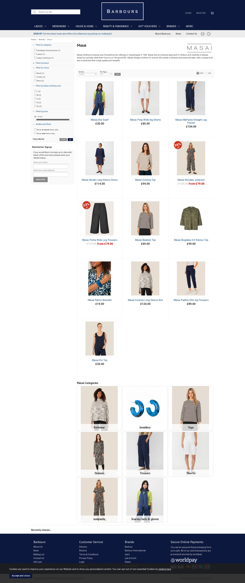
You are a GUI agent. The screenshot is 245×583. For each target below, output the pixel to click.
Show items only (46, 129)
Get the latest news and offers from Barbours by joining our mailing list (72, 33)
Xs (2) (38, 106)
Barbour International (135, 550)
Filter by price (42, 111)
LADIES (38, 26)
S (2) (37, 98)
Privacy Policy (86, 558)
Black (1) (39, 73)
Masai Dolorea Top (145, 179)
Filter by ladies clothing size (48, 86)
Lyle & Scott (130, 558)
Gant (127, 554)
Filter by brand (42, 63)
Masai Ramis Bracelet (100, 300)
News (178, 33)
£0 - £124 (38, 117)
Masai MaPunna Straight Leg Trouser (191, 121)
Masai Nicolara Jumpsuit (191, 179)
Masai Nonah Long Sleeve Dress (100, 179)
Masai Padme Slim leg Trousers (191, 300)
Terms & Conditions (88, 554)
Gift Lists (37, 562)
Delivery (83, 547)
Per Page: (106, 73)
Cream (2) (39, 77)
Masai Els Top (99, 360)
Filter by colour (42, 67)
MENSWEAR (59, 26)
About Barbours (163, 33)
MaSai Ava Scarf (100, 119)
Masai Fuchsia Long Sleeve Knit (145, 300)
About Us (37, 547)
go (70, 139)
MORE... (190, 26)
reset (63, 139)
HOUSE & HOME (84, 26)
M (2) (37, 95)
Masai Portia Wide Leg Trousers (99, 240)
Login (188, 13)
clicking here (164, 569)
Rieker (128, 562)
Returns (83, 550)
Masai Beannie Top (145, 240)
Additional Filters (43, 124)
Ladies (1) (39, 54)
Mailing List (38, 554)
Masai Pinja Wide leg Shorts (145, 119)
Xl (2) (37, 102)
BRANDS (171, 26)
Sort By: (88, 73)
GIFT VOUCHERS (147, 26)
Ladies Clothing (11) (44, 58)
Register (200, 13)
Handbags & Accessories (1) (47, 50)
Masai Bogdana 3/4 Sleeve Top (191, 240)
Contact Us (191, 33)
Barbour (129, 547)
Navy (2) (39, 80)
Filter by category (43, 45)
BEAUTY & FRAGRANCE (116, 26)
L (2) (37, 91)
